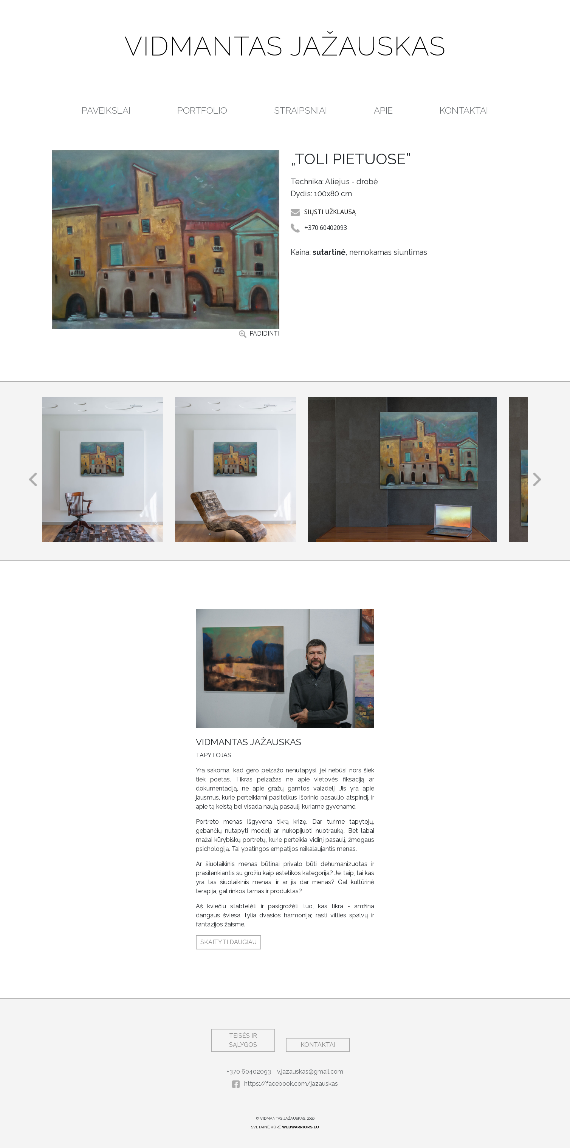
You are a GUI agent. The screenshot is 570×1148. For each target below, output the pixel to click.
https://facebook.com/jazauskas (285, 1083)
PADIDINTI (259, 334)
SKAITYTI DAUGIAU (228, 942)
